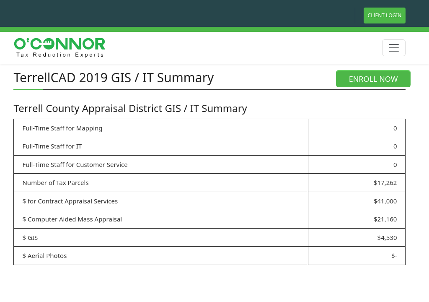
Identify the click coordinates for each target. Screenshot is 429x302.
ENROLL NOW (373, 79)
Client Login (385, 15)
